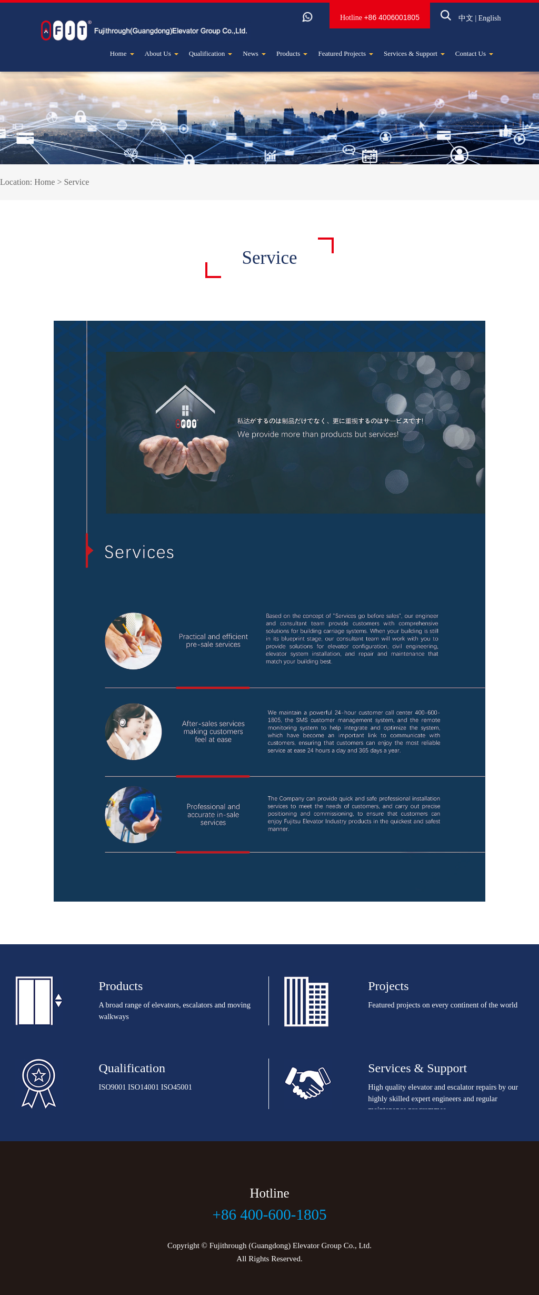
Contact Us (474, 53)
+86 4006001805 (376, 21)
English (474, 22)
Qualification (211, 53)
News (254, 53)
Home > (49, 181)
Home (122, 53)
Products (292, 53)
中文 (450, 22)
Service (76, 181)
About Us (161, 53)
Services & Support (414, 53)
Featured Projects (345, 53)
